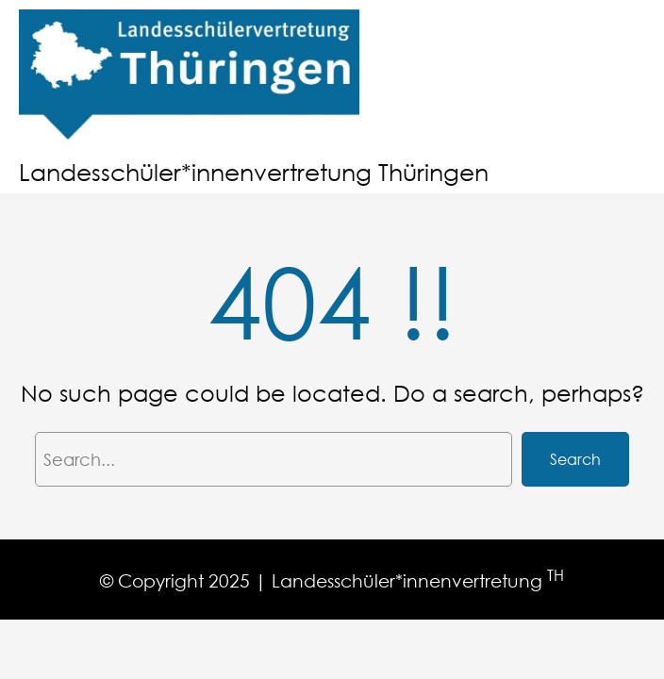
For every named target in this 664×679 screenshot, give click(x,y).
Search (575, 459)
